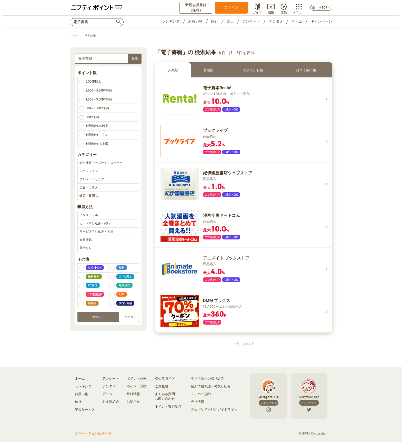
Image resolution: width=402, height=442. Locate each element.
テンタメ (276, 21)
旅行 (214, 21)
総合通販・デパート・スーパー (108, 163)
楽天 (230, 21)
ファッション (108, 171)
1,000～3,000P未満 (99, 99)
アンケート (251, 21)
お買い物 (195, 21)
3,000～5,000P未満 (99, 90)
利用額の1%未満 (97, 144)
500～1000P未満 (97, 108)
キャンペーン (321, 21)
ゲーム (297, 21)
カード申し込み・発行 (108, 223)
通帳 (271, 11)
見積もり (108, 248)
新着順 (209, 70)
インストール (108, 215)
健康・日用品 (108, 196)
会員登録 (108, 240)
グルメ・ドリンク (108, 179)
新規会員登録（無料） (196, 7)
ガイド (257, 11)
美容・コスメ (108, 188)
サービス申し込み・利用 (108, 232)
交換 (284, 11)
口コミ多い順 (306, 70)
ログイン (231, 7)
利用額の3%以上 (97, 126)
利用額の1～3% (96, 135)
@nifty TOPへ (321, 7)
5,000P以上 (93, 81)
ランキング (171, 21)
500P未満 (92, 117)
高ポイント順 (253, 70)
